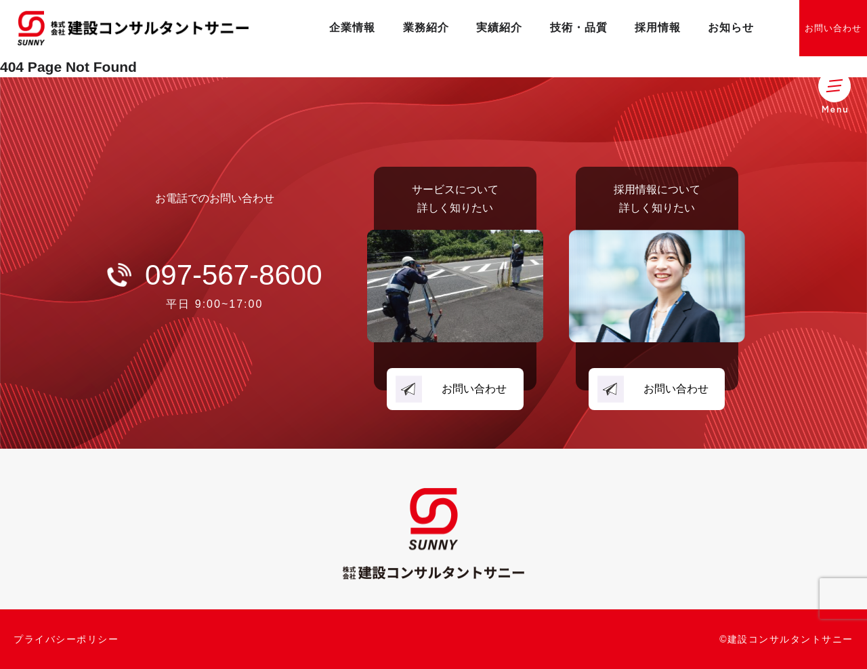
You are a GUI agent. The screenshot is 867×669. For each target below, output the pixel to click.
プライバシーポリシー (66, 639)
